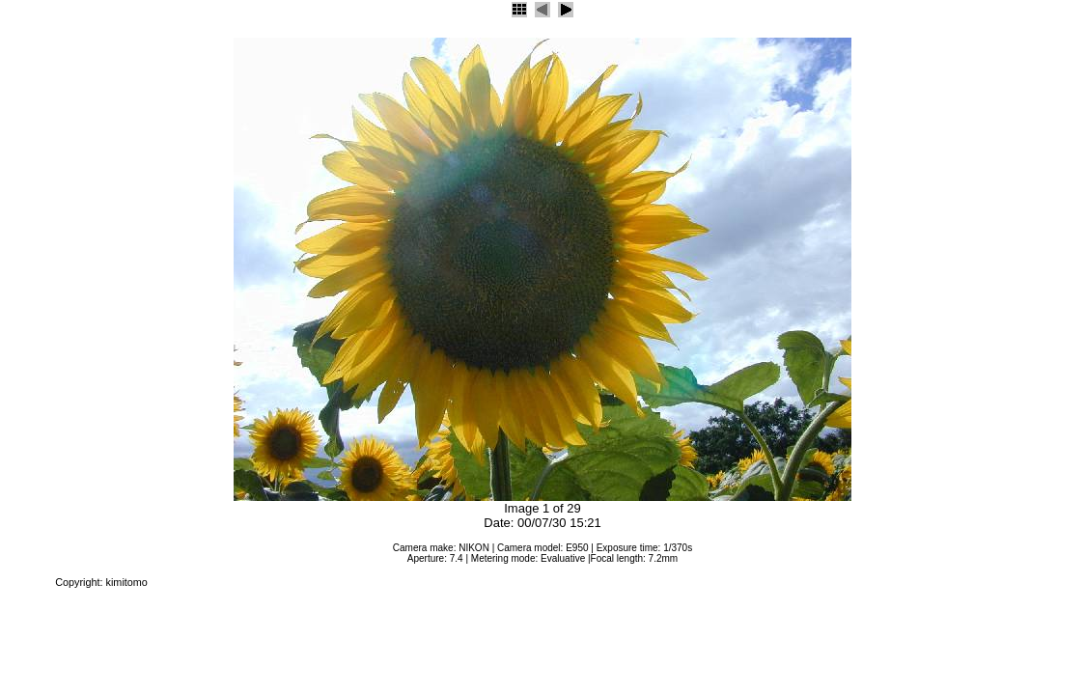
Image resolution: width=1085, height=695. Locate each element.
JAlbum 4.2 (26, 582)
